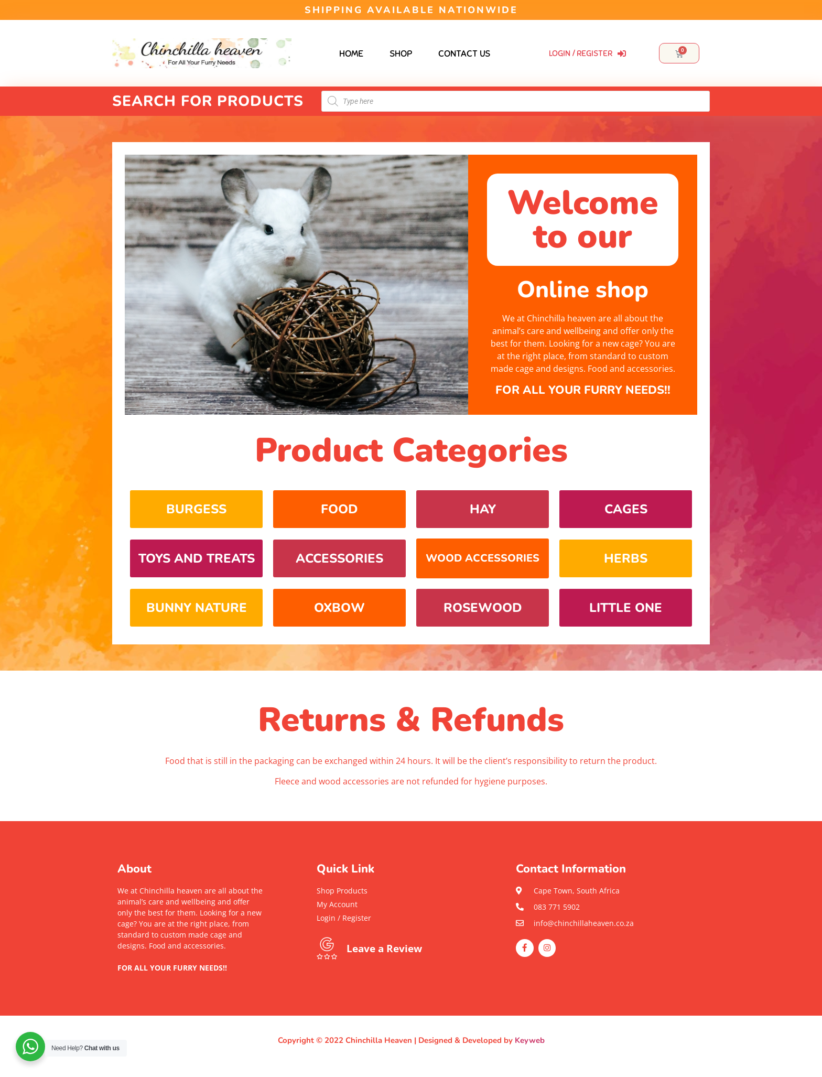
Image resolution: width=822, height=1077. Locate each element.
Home (351, 53)
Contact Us (464, 53)
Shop (401, 53)
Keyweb (530, 1040)
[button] (190, 978)
